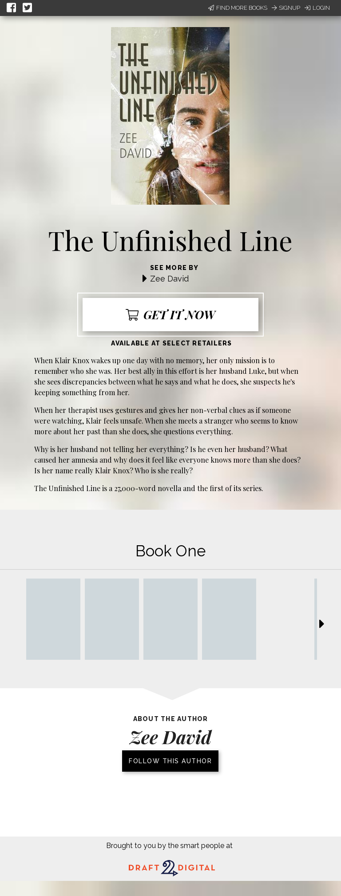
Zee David (169, 278)
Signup (286, 7)
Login (317, 7)
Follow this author (170, 761)
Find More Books (237, 7)
